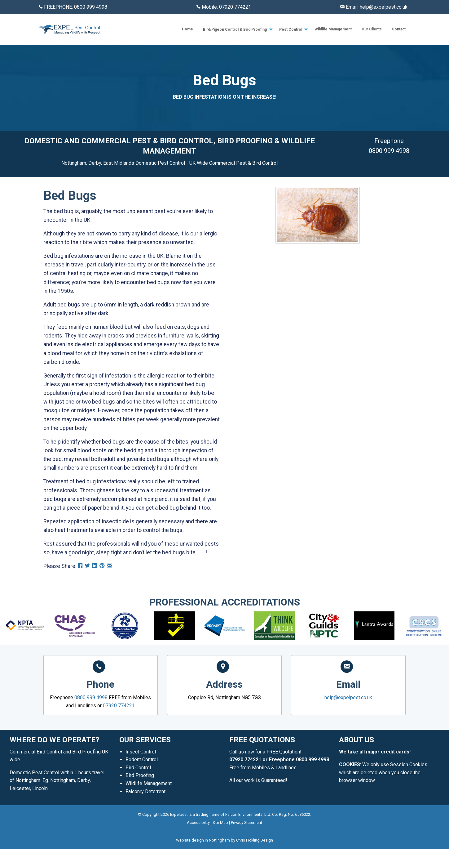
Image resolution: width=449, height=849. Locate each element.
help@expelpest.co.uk (383, 7)
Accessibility (198, 822)
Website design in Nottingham (203, 840)
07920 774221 (235, 7)
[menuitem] (187, 29)
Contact (399, 29)
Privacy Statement (246, 822)
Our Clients (372, 29)
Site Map (220, 822)
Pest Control (290, 29)
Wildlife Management (333, 29)
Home (187, 29)
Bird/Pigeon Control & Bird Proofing (235, 29)
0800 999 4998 (90, 7)
